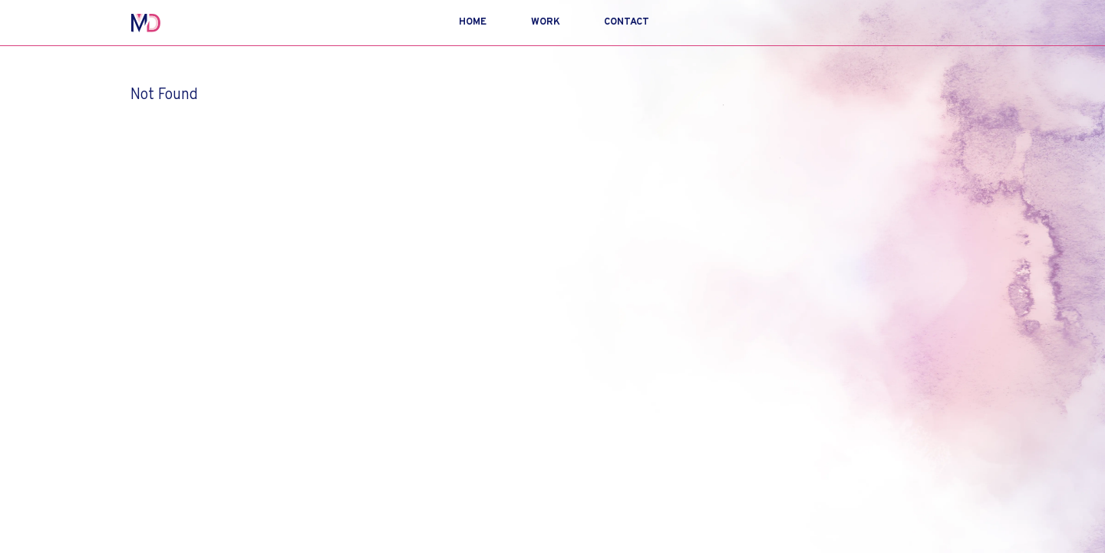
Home (473, 22)
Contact (626, 22)
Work (545, 22)
